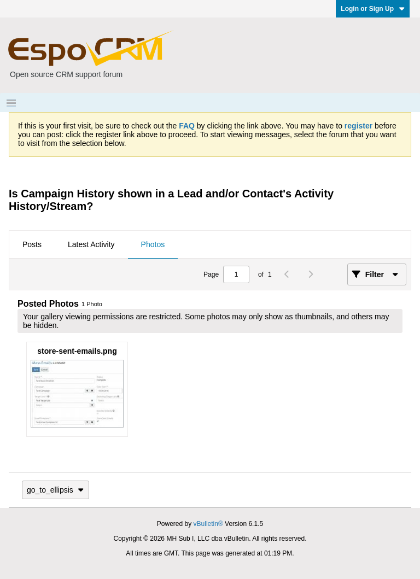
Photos (153, 244)
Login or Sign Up (373, 9)
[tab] (32, 245)
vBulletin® (208, 524)
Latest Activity (91, 244)
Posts (32, 244)
